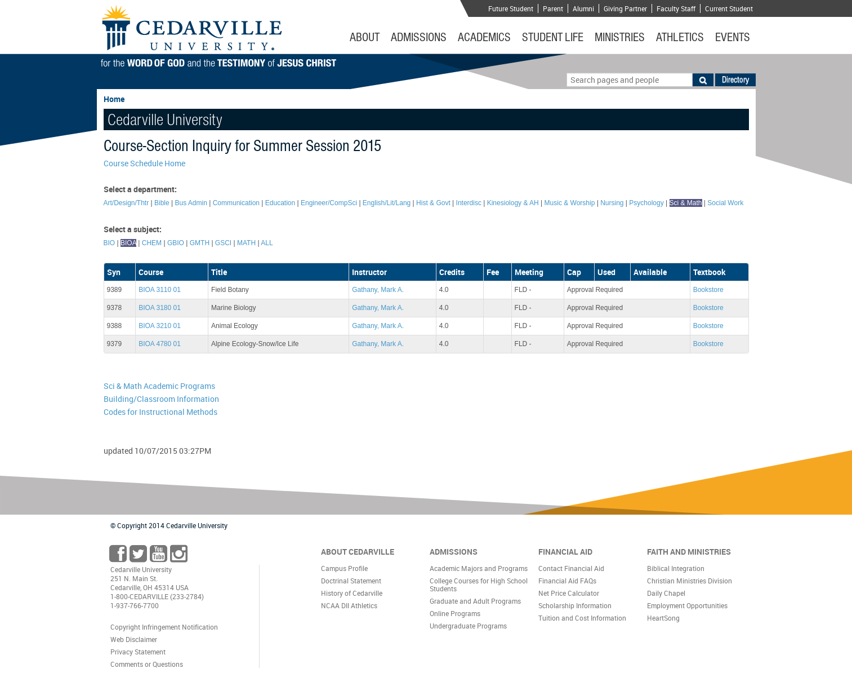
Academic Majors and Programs (479, 568)
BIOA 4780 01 (160, 344)
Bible (161, 203)
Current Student (729, 8)
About (365, 37)
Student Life (552, 37)
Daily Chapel (666, 593)
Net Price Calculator (568, 593)
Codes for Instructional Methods (160, 411)
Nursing (611, 203)
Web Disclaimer (133, 639)
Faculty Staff (676, 8)
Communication (236, 203)
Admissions (419, 37)
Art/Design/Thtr (126, 203)
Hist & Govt (433, 203)
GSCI (223, 243)
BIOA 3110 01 (160, 290)
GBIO (175, 243)
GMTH (199, 243)
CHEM (152, 243)
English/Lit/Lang (387, 203)
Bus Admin (191, 203)
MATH (246, 243)
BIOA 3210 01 (160, 326)
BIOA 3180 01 (160, 308)
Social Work (725, 203)
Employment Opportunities (687, 605)
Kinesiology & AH (513, 203)
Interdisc (468, 203)
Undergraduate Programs (468, 625)
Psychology (646, 203)
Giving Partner (625, 8)
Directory (735, 79)
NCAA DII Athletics (349, 605)
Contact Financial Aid (571, 568)
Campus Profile (344, 568)
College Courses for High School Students (479, 584)
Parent (553, 8)
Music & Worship (570, 203)
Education (280, 203)
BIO (109, 243)
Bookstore (708, 290)
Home (114, 99)
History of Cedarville (351, 593)
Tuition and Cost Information (582, 617)
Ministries (620, 37)
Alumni (583, 8)
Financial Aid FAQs (567, 580)
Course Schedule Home (144, 163)
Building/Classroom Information (161, 398)
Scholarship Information (575, 605)
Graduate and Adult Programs (475, 600)
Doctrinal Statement (351, 580)
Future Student (510, 8)
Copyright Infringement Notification (164, 626)
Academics (484, 37)
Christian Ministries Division (689, 580)
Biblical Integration (675, 568)
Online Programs (455, 613)
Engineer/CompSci (329, 203)
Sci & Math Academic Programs (159, 385)
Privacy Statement (138, 651)
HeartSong (663, 617)
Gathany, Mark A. (378, 290)
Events (732, 37)
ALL (267, 243)
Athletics (680, 37)
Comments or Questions (146, 664)
